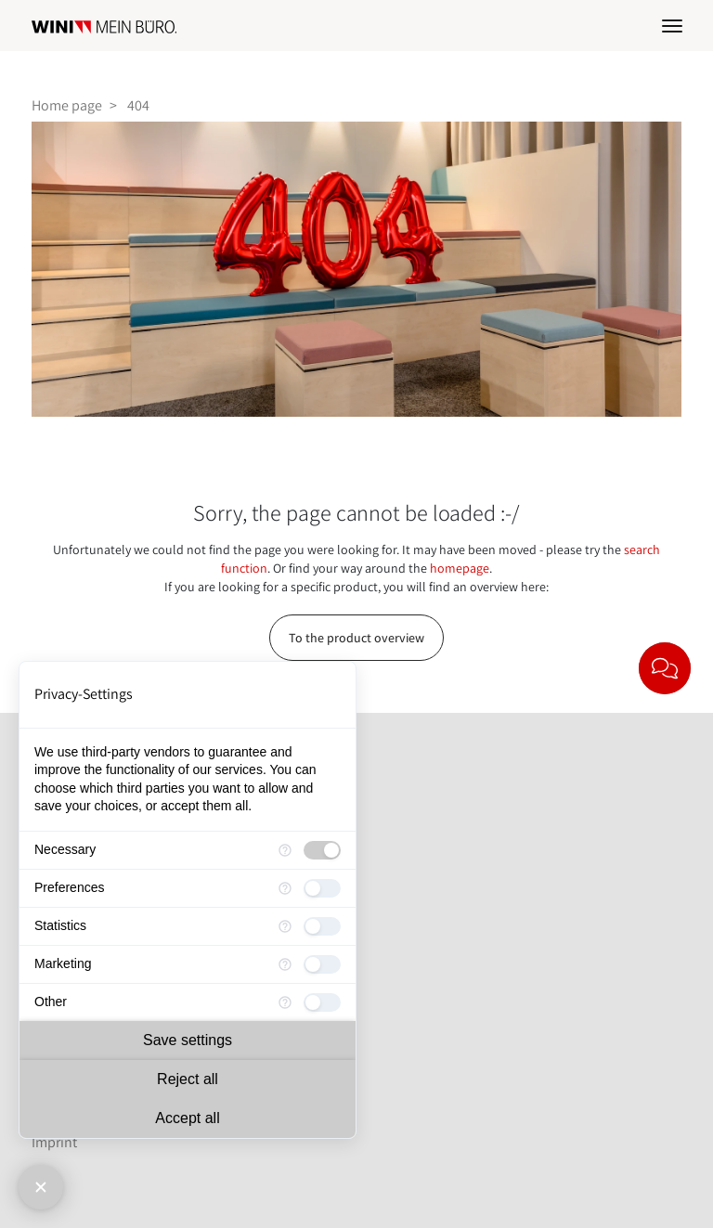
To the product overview (356, 637)
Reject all (187, 1079)
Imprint (54, 1142)
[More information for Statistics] (285, 926)
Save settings (187, 1040)
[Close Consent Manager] (41, 1187)
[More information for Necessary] (285, 850)
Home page (67, 105)
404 (138, 105)
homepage (459, 568)
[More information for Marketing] (285, 964)
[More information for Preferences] (285, 888)
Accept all (187, 1118)
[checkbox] (322, 850)
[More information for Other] (285, 1002)
